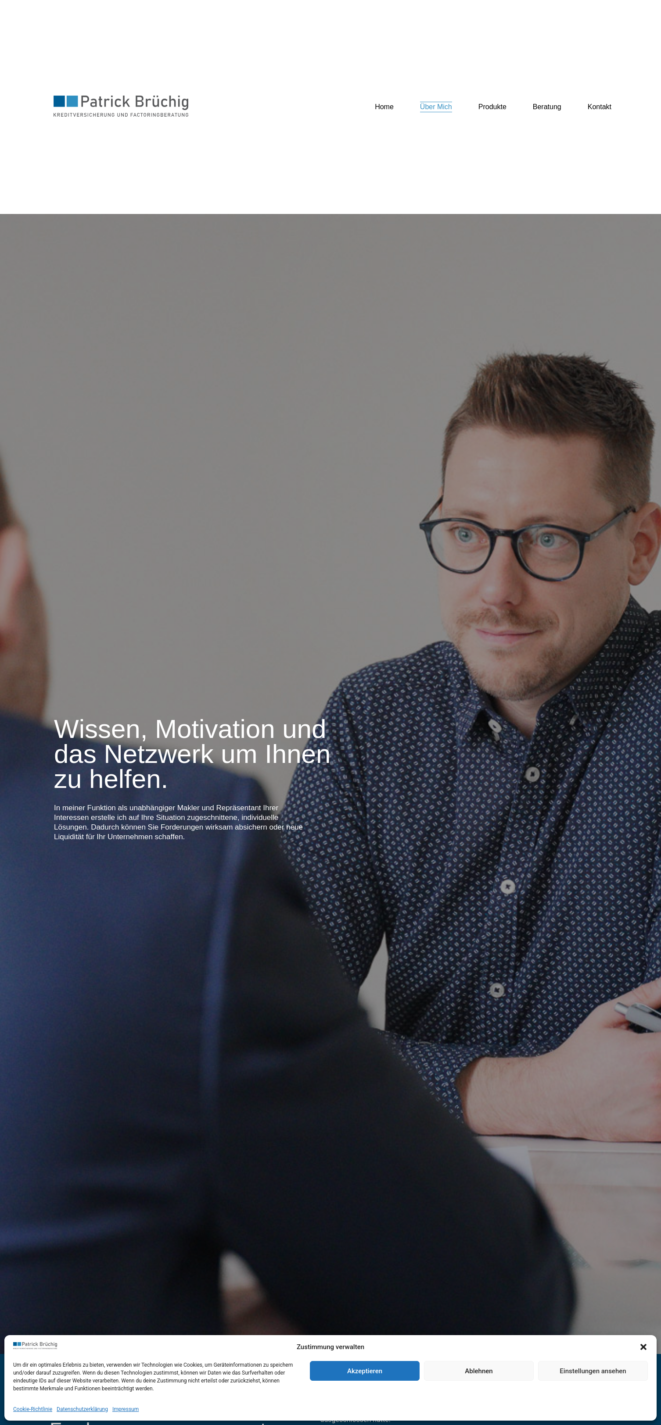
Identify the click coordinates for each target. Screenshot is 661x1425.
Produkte (492, 106)
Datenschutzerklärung (82, 1409)
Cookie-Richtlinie (32, 1409)
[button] (643, 1347)
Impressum (125, 1409)
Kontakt (599, 106)
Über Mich (436, 106)
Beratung (547, 106)
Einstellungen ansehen (593, 1371)
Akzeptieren (364, 1371)
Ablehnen (478, 1371)
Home (384, 106)
